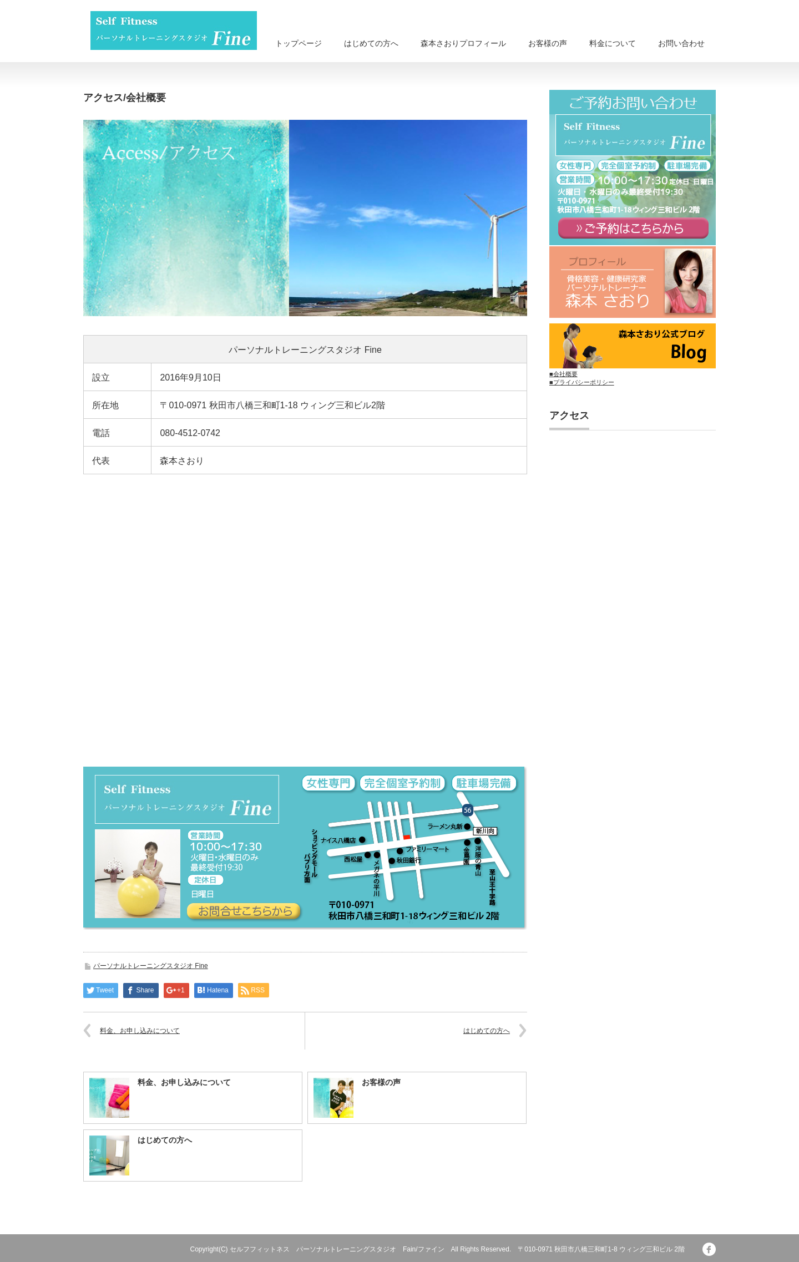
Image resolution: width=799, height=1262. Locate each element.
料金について (612, 43)
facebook (709, 1249)
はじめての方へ (371, 43)
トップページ (298, 43)
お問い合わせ (681, 43)
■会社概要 (563, 374)
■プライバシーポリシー (581, 382)
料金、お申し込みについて (140, 1031)
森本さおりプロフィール (463, 43)
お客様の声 (547, 43)
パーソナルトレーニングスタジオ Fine (150, 966)
